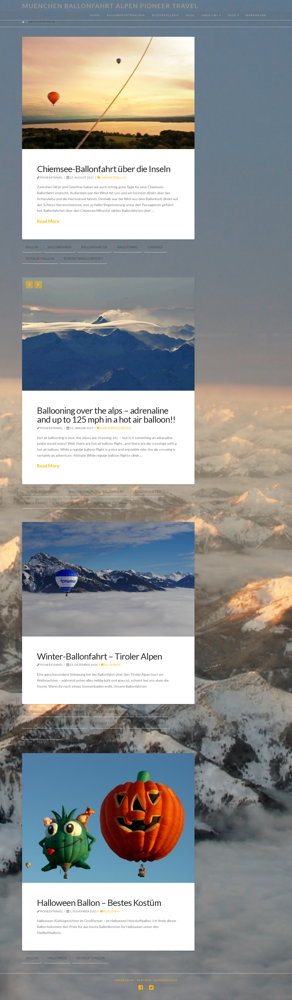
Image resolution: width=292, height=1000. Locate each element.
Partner (144, 980)
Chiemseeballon (111, 177)
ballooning (127, 247)
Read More (48, 221)
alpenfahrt (77, 712)
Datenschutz (166, 980)
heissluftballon (40, 258)
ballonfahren (59, 247)
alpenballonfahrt (42, 712)
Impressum (124, 980)
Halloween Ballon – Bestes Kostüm (99, 902)
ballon (32, 247)
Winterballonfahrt (149, 723)
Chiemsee (155, 247)
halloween (57, 958)
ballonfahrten (94, 247)
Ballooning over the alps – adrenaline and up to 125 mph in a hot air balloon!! (106, 415)
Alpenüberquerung (114, 428)
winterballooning (110, 503)
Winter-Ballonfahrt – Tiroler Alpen (99, 656)
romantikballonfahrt (83, 258)
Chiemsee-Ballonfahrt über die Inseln (103, 168)
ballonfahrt (114, 492)
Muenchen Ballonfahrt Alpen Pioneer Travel (110, 6)
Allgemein (110, 665)
